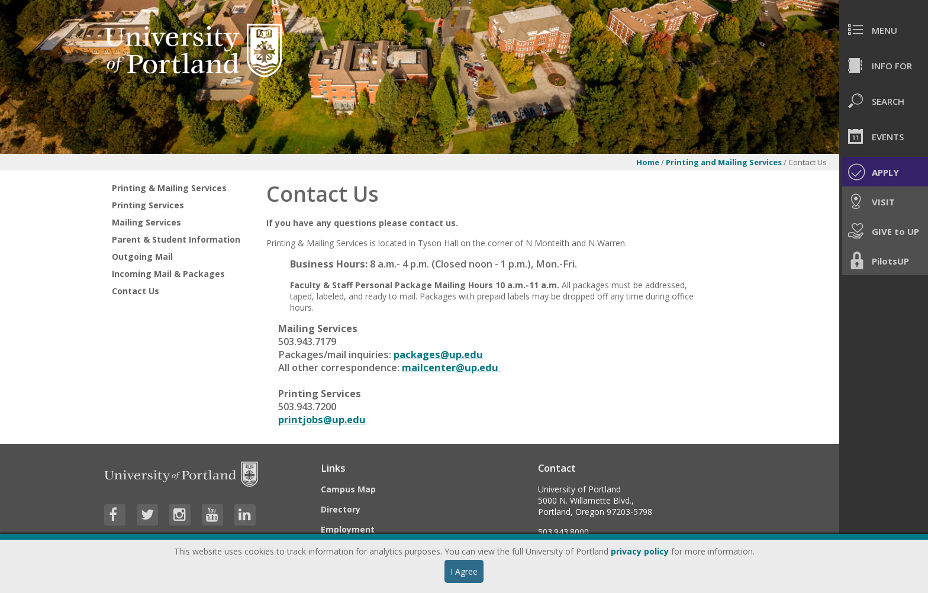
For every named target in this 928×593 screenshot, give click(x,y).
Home (647, 162)
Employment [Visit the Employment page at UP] (348, 529)
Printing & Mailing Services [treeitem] (169, 188)
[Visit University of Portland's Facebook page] (114, 515)
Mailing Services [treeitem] (146, 222)
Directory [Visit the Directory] (340, 509)
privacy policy (640, 551)
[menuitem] (883, 29)
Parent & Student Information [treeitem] (176, 239)
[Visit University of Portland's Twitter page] (147, 515)
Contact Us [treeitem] (135, 290)
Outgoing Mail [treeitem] (142, 256)
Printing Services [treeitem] (148, 205)
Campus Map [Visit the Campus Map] (348, 489)
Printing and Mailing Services (724, 162)
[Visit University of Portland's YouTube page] (212, 515)
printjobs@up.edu (322, 419)
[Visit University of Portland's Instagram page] (180, 515)
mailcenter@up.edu (451, 367)
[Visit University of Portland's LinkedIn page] (245, 515)
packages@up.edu (438, 354)
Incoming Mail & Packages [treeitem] (168, 273)
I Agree (464, 571)
